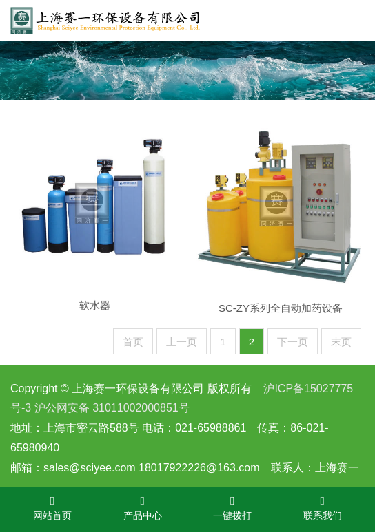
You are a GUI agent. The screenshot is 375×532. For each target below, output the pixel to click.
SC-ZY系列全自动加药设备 (281, 317)
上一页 (181, 342)
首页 (133, 342)
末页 (341, 342)
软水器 (94, 313)
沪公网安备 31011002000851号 (112, 408)
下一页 (292, 342)
